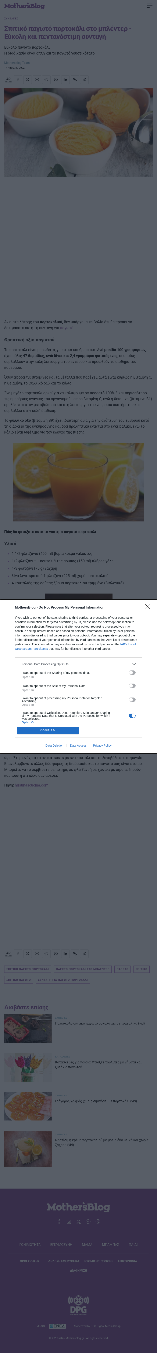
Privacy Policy (102, 745)
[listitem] (79, 664)
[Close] (149, 608)
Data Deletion (55, 745)
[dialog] (78, 676)
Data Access (78, 745)
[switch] (132, 672)
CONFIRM (48, 730)
